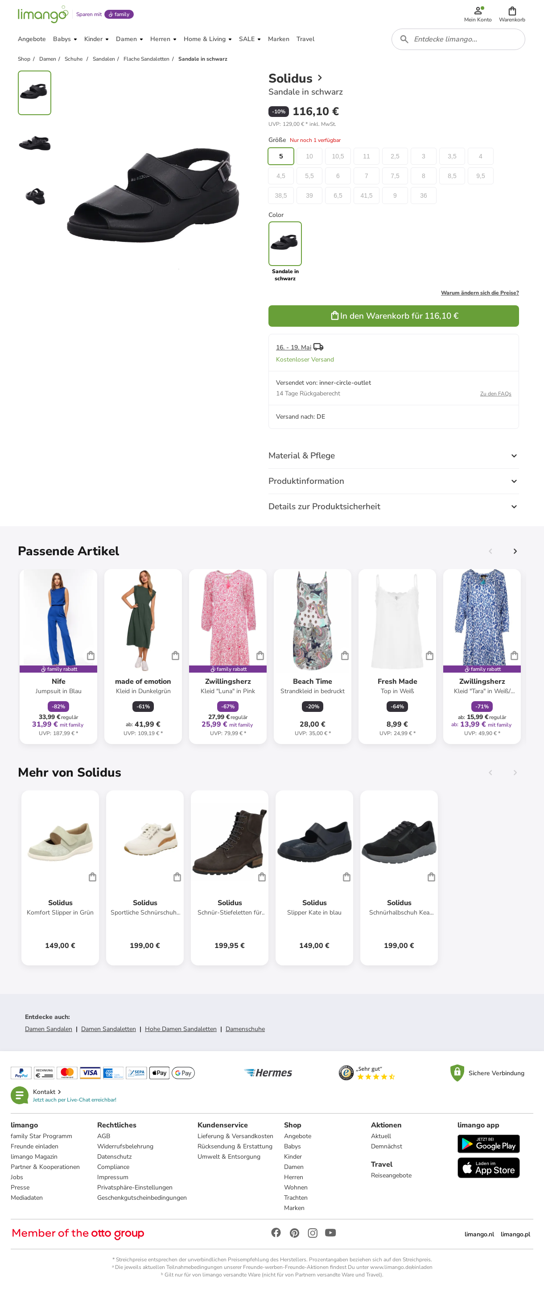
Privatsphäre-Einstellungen (135, 1187)
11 (366, 156)
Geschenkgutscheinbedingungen (142, 1197)
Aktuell (381, 1136)
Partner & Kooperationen (45, 1167)
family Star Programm (41, 1136)
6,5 (338, 195)
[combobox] (458, 39)
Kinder (293, 1156)
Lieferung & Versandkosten (235, 1136)
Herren (293, 1177)
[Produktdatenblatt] (58, 656)
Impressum (112, 1177)
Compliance (113, 1167)
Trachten (296, 1197)
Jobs (17, 1177)
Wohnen (296, 1187)
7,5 (395, 175)
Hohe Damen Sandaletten (181, 1029)
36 (423, 195)
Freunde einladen (34, 1146)
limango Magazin (34, 1156)
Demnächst (386, 1146)
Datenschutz (114, 1156)
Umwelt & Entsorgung (229, 1156)
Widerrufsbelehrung (125, 1146)
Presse (20, 1187)
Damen (294, 1167)
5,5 (309, 175)
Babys (292, 1146)
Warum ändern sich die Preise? (480, 292)
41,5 (366, 195)
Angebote (297, 1136)
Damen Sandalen (48, 1029)
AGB (103, 1136)
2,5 (395, 156)
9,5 (480, 175)
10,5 (338, 156)
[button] (512, 14)
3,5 (452, 156)
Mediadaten (27, 1197)
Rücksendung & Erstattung (235, 1146)
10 (309, 156)
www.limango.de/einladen (401, 1267)
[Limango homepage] (43, 14)
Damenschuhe (245, 1029)
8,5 (452, 175)
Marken (294, 1208)
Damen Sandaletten (108, 1029)
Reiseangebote (391, 1175)
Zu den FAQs (495, 393)
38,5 (281, 195)
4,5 (280, 175)
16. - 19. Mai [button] (293, 347)
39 (309, 195)
